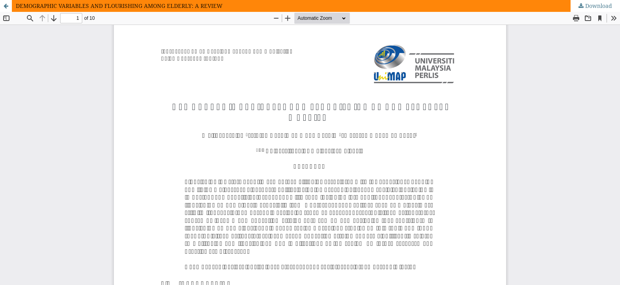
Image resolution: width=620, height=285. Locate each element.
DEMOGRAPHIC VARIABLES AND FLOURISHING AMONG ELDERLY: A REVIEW (119, 6)
